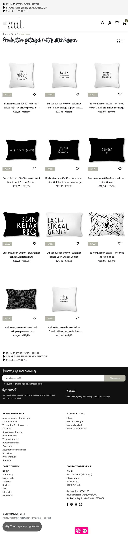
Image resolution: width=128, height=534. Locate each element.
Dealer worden (9, 435)
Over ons (7, 446)
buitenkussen (24, 34)
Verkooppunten (10, 439)
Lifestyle (6, 491)
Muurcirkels (8, 477)
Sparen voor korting (12, 432)
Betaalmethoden (10, 442)
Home (5, 34)
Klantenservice (10, 421)
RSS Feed (47, 517)
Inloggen (70, 417)
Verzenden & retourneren (15, 425)
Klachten (6, 428)
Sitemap (6, 460)
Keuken (6, 484)
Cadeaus (6, 481)
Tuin (4, 488)
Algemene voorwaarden (14, 449)
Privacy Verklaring (10, 517)
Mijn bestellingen (74, 421)
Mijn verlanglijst (74, 425)
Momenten (7, 495)
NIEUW (5, 470)
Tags (13, 34)
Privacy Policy (9, 456)
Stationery (7, 474)
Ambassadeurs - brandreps (16, 417)
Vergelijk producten (76, 428)
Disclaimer (7, 453)
